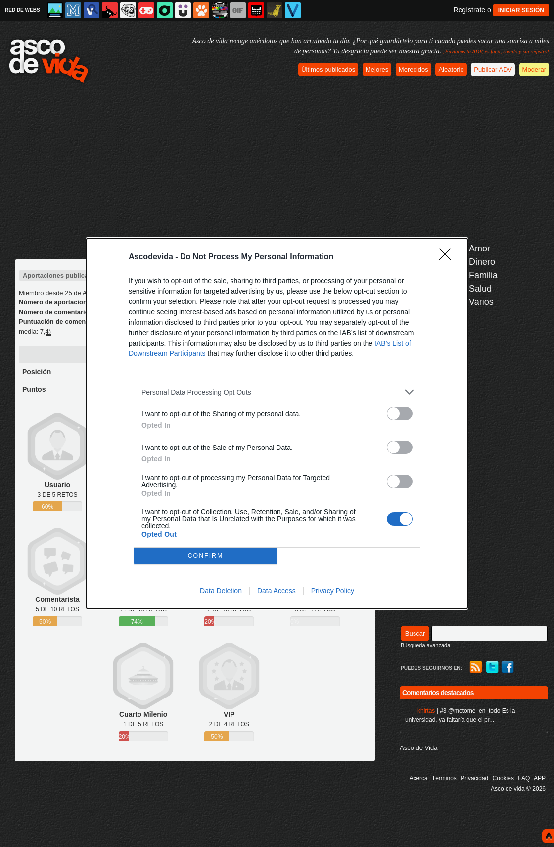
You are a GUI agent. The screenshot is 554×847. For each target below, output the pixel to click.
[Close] (448, 257)
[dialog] (277, 423)
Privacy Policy (332, 591)
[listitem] (277, 392)
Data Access (276, 591)
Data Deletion (221, 591)
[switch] (400, 413)
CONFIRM (205, 556)
